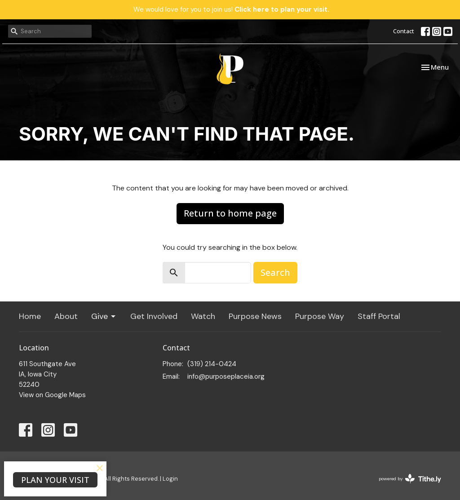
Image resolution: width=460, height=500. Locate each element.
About (66, 316)
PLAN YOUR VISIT (55, 479)
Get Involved (153, 316)
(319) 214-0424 (211, 363)
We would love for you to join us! (231, 9)
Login (170, 478)
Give (104, 316)
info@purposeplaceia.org (226, 376)
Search (275, 272)
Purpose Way (319, 316)
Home (30, 316)
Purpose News (255, 316)
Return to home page (230, 213)
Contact (403, 31)
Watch (203, 316)
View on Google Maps (52, 394)
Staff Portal (379, 316)
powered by (410, 478)
